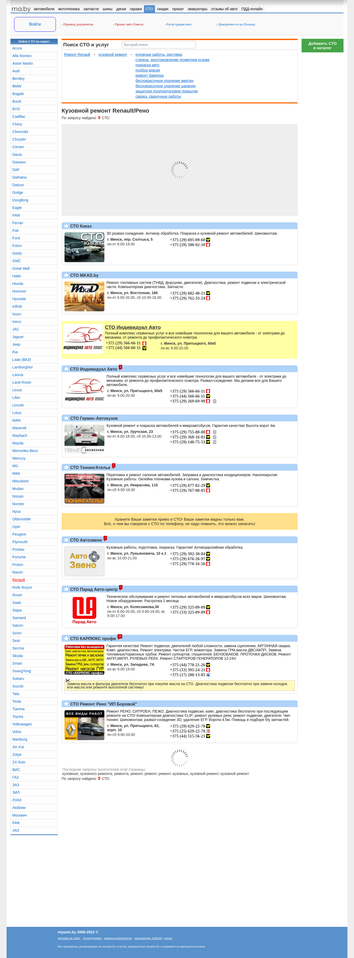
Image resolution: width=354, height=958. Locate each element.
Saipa (17, 610)
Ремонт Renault (77, 54)
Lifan (16, 397)
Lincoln (18, 405)
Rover (17, 595)
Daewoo (19, 162)
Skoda (17, 656)
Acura (17, 48)
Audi (16, 71)
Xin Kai (18, 747)
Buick (16, 101)
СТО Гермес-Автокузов (93, 418)
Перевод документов (77, 24)
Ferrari (17, 223)
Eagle (17, 208)
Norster (18, 504)
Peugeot (19, 534)
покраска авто (147, 65)
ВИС (16, 770)
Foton (17, 246)
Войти (35, 24)
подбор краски (148, 70)
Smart (17, 663)
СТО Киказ (80, 226)
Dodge (17, 192)
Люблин (19, 808)
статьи (168, 938)
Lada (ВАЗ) (21, 359)
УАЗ (15, 830)
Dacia (17, 154)
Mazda (17, 443)
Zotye (17, 754)
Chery (17, 124)
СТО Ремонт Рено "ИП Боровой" (103, 704)
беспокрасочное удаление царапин (166, 86)
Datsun (18, 185)
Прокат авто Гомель (128, 24)
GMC (16, 261)
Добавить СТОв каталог (322, 45)
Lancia (17, 375)
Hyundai (19, 299)
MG (15, 466)
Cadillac (18, 116)
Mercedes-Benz (25, 451)
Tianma (18, 709)
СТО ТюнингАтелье (89, 467)
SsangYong (21, 671)
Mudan (18, 489)
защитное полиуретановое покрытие (167, 91)
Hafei (16, 276)
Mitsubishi (20, 481)
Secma (18, 648)
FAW (16, 215)
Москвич (19, 815)
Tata (15, 694)
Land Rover (21, 382)
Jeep (16, 344)
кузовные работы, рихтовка (159, 54)
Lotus (16, 413)
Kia (15, 352)
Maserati (19, 428)
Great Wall (21, 268)
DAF (16, 170)
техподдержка (92, 938)
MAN (16, 420)
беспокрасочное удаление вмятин (165, 81)
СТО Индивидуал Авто (93, 369)
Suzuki (17, 686)
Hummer (19, 291)
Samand (19, 618)
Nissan (18, 496)
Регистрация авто (178, 24)
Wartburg (19, 739)
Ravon (17, 572)
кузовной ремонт (113, 54)
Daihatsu (19, 177)
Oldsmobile (21, 519)
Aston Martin (22, 63)
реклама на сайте (69, 938)
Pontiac (18, 549)
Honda (17, 284)
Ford (16, 238)
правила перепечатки (118, 938)
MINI (16, 473)
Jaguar (18, 337)
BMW (16, 86)
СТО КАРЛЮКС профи (92, 638)
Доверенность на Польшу (235, 24)
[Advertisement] (323, 133)
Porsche (19, 557)
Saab (16, 603)
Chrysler (19, 139)
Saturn (17, 625)
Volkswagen (22, 724)
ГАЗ (15, 777)
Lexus (17, 390)
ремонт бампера (150, 75)
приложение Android (148, 938)
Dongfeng (20, 200)
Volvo (16, 732)
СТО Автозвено (85, 540)
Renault (18, 580)
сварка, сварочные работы (158, 96)
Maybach (19, 435)
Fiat (15, 230)
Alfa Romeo (21, 56)
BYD (16, 109)
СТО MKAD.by (84, 275)
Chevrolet (20, 132)
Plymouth (20, 542)
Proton (17, 565)
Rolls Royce (22, 587)
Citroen (18, 147)
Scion (17, 633)
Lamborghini (22, 367)
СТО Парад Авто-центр (93, 589)
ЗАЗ (15, 785)
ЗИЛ (16, 792)
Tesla (16, 701)
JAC (15, 329)
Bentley (18, 78)
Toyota (17, 716)
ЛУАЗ (17, 800)
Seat (16, 640)
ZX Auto (18, 762)
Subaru (18, 678)
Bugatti (18, 94)
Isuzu (16, 314)
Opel (16, 527)
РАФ (16, 823)
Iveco (16, 322)
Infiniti (17, 306)
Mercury (19, 458)
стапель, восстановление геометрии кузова (173, 60)
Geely (17, 253)
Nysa (16, 511)
